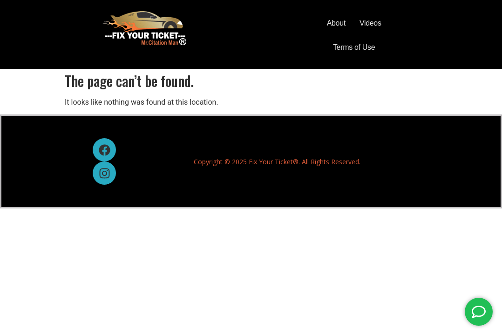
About (336, 23)
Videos (370, 23)
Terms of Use (354, 47)
